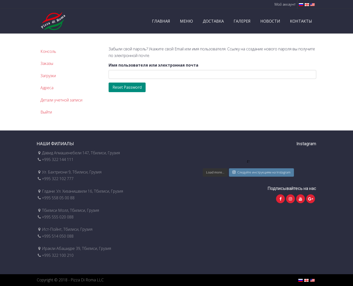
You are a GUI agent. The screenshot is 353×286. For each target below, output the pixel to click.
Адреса (46, 87)
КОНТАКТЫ (301, 21)
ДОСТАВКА (213, 21)
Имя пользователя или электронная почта (153, 65)
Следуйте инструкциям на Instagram (261, 172)
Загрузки (48, 75)
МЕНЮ (186, 21)
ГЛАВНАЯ (161, 21)
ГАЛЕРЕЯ (242, 21)
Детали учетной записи (61, 100)
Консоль (48, 51)
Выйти (46, 112)
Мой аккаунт (285, 4)
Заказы (46, 63)
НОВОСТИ (270, 21)
